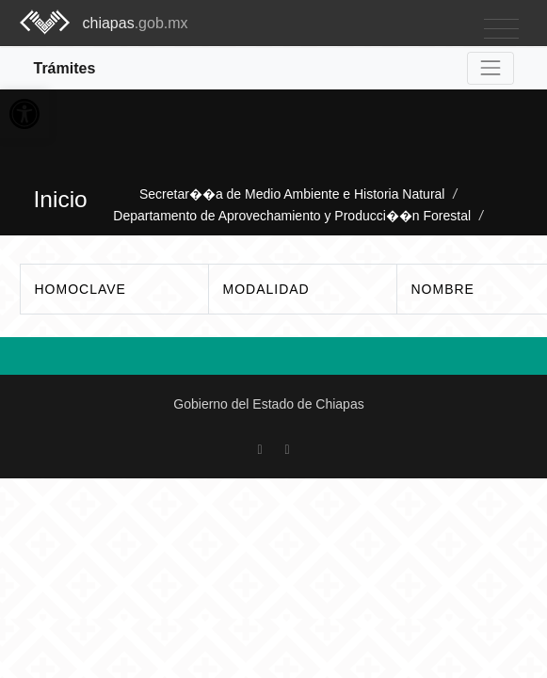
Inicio (61, 199)
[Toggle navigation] (501, 30)
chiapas (135, 23)
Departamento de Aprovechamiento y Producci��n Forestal (292, 215)
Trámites (65, 68)
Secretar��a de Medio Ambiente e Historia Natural (293, 194)
